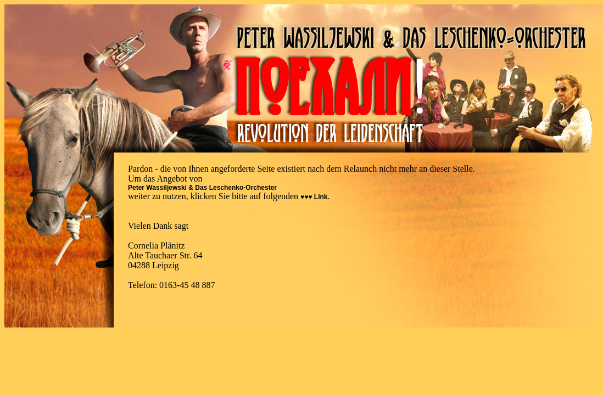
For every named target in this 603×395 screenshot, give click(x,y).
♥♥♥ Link (313, 197)
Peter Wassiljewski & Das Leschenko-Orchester (202, 187)
